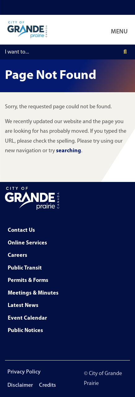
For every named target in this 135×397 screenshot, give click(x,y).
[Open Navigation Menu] (120, 30)
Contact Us (21, 230)
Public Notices (25, 331)
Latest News (23, 306)
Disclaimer (20, 385)
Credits (47, 385)
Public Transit (25, 268)
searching (68, 151)
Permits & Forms (28, 280)
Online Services (27, 243)
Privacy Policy (24, 372)
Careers (17, 255)
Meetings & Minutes (33, 293)
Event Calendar (27, 318)
